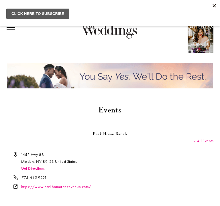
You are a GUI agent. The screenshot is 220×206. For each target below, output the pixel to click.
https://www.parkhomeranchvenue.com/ (56, 186)
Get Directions (33, 168)
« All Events (203, 140)
